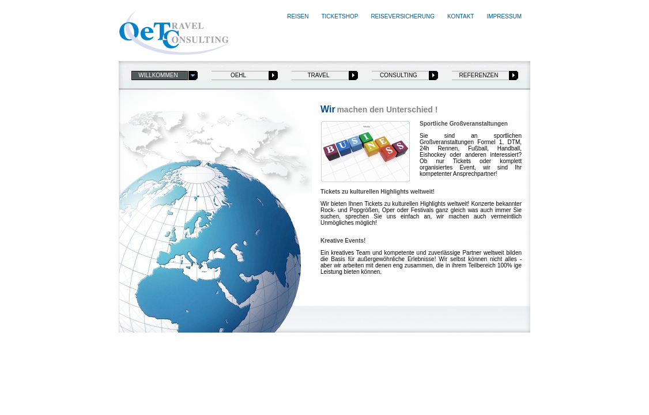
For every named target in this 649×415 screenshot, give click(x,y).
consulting (398, 75)
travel (318, 75)
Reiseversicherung (403, 16)
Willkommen (158, 75)
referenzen (479, 75)
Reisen (297, 16)
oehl (238, 75)
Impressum (504, 16)
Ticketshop (339, 16)
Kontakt (460, 16)
